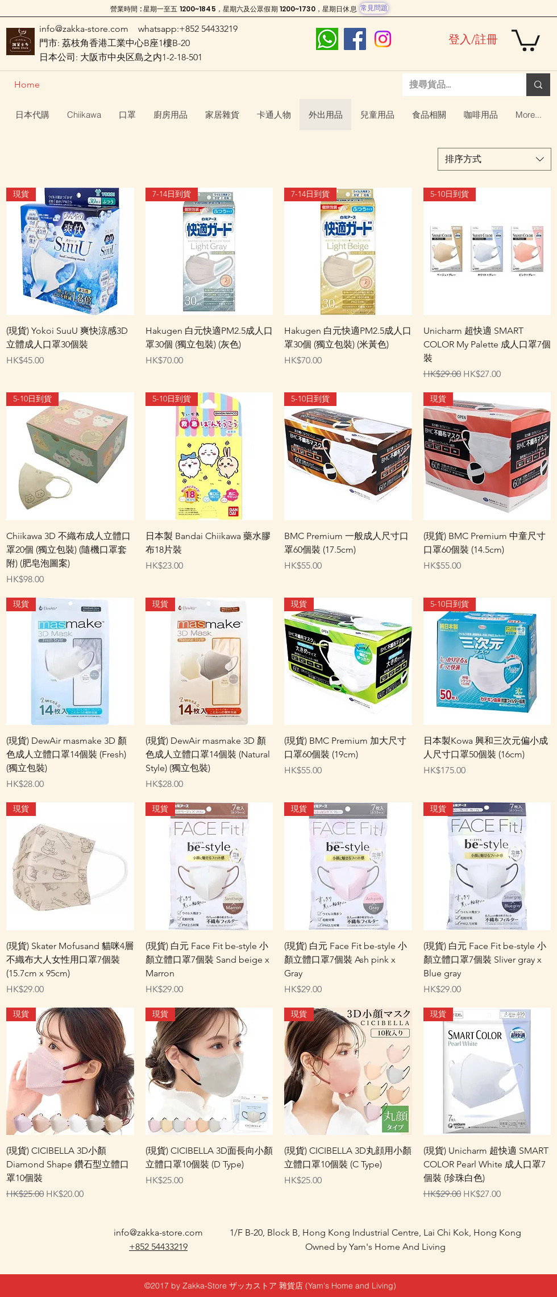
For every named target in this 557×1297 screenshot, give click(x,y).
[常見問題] (374, 8)
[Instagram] (383, 39)
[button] (526, 39)
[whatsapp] (327, 39)
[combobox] (494, 159)
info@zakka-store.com (83, 28)
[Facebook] (355, 39)
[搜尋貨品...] (455, 84)
